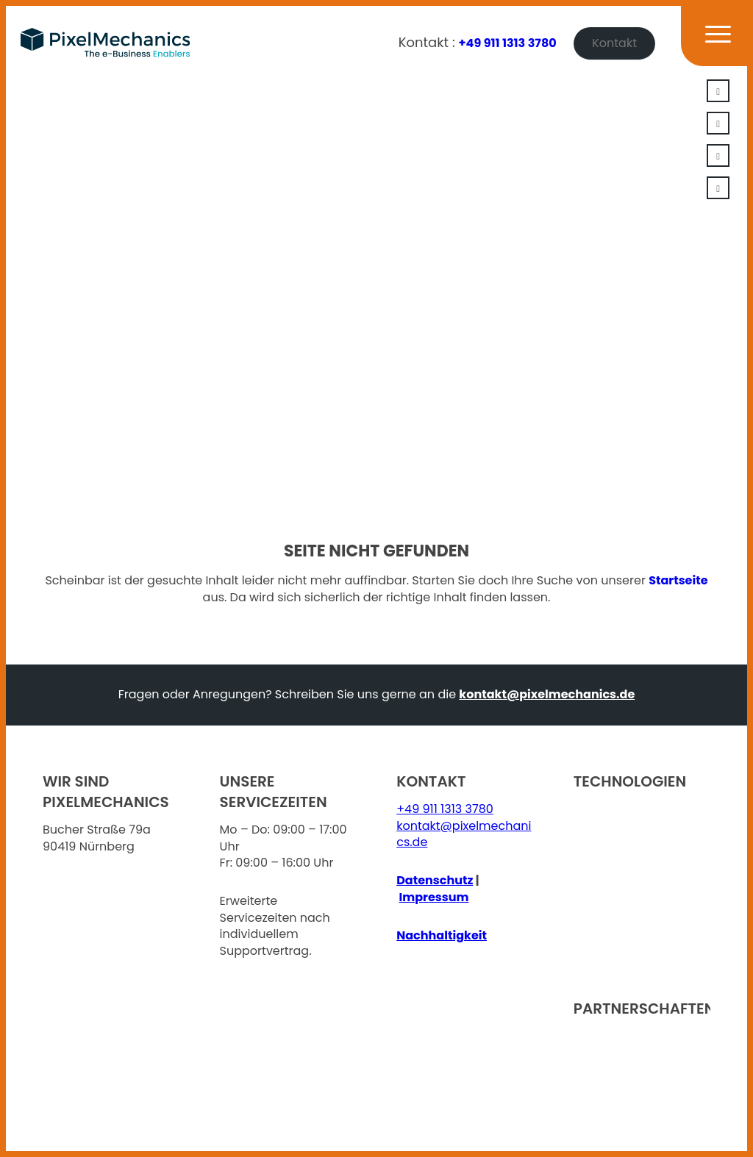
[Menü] (709, 42)
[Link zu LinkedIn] (718, 91)
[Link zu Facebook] (718, 188)
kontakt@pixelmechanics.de (547, 694)
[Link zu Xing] (718, 123)
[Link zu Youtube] (718, 155)
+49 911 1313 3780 (508, 43)
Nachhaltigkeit (441, 935)
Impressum (434, 897)
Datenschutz (434, 880)
